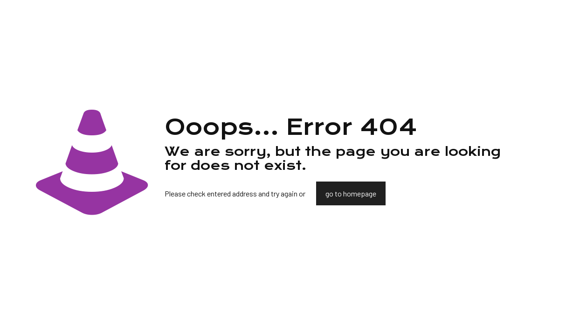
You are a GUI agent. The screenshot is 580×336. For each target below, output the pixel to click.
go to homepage (350, 193)
